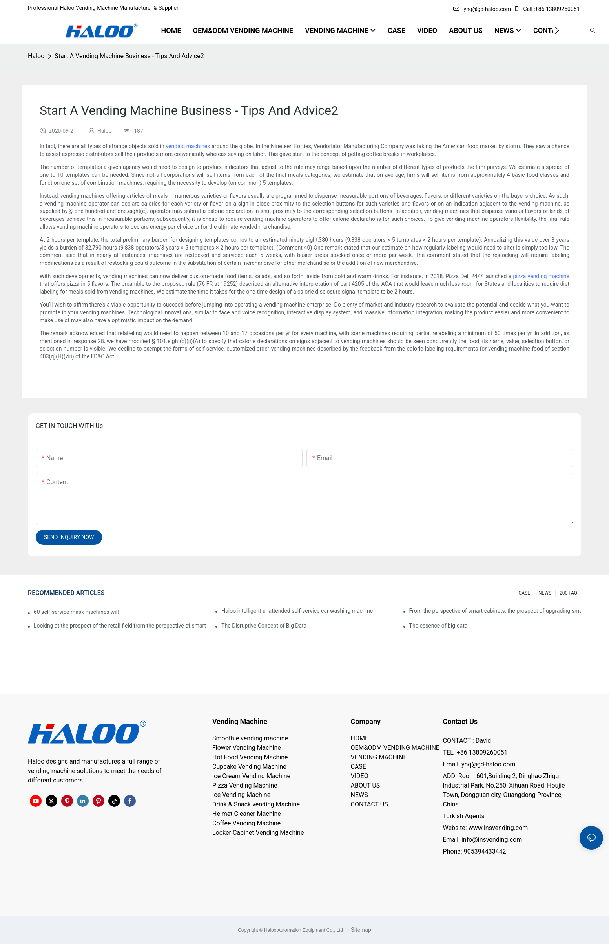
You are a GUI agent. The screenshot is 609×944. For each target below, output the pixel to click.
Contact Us (460, 721)
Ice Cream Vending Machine (251, 776)
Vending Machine (239, 721)
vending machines (188, 146)
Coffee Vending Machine (246, 823)
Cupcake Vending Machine (249, 766)
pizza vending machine (541, 276)
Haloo (36, 56)
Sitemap (360, 930)
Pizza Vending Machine (244, 785)
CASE (524, 593)
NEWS (544, 593)
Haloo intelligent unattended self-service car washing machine (297, 611)
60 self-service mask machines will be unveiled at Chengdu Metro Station (77, 612)
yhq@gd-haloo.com (482, 9)
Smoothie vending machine (250, 738)
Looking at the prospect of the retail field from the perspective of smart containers (120, 626)
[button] (557, 30)
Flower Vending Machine (246, 747)
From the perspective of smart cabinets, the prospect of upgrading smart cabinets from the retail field (495, 611)
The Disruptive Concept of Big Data (263, 626)
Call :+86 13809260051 (547, 9)
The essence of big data (438, 626)
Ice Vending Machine (241, 795)
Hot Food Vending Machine (250, 757)
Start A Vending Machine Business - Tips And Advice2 (129, 56)
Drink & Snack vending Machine (256, 804)
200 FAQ (568, 593)
